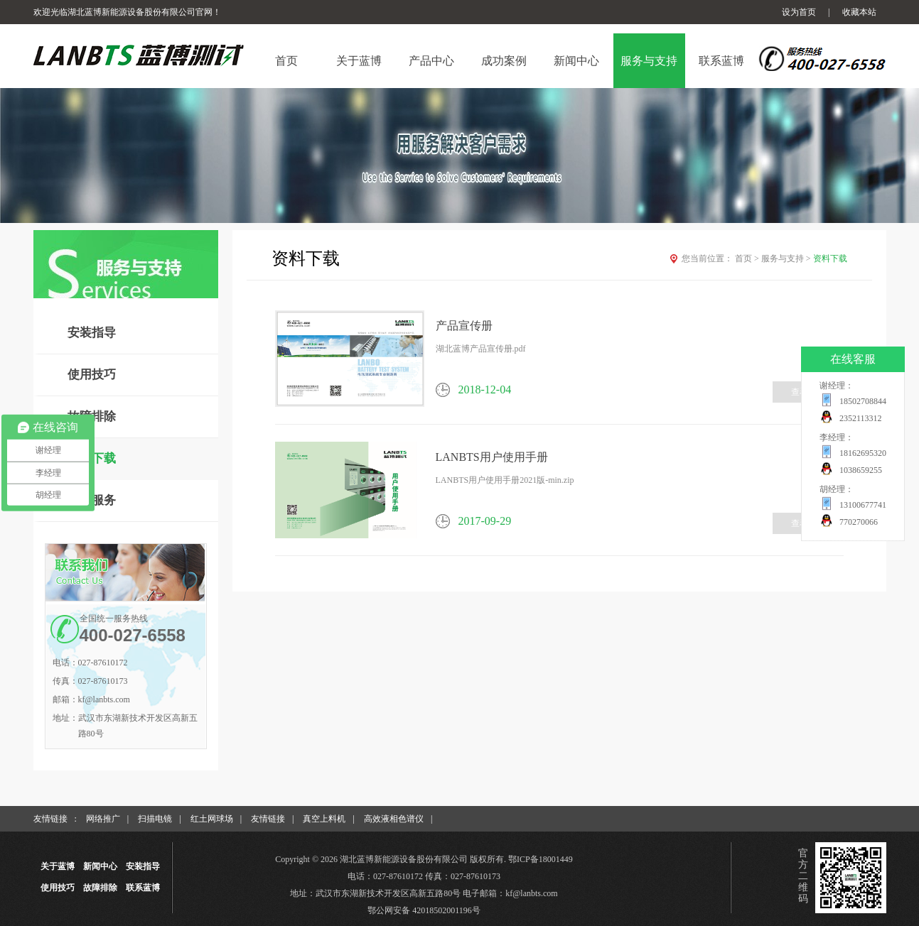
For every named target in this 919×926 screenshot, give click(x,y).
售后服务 (92, 500)
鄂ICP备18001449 (540, 859)
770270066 (858, 522)
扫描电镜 (155, 819)
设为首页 (799, 12)
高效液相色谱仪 (394, 819)
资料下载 (92, 458)
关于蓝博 (58, 866)
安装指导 (92, 332)
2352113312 (860, 418)
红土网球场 (211, 819)
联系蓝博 (143, 888)
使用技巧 (92, 374)
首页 (748, 258)
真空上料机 (324, 819)
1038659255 (860, 470)
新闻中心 (100, 866)
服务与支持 (787, 258)
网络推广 (103, 819)
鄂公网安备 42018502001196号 (423, 910)
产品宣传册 (464, 326)
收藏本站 (859, 12)
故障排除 (92, 416)
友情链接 (268, 819)
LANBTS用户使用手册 (492, 457)
